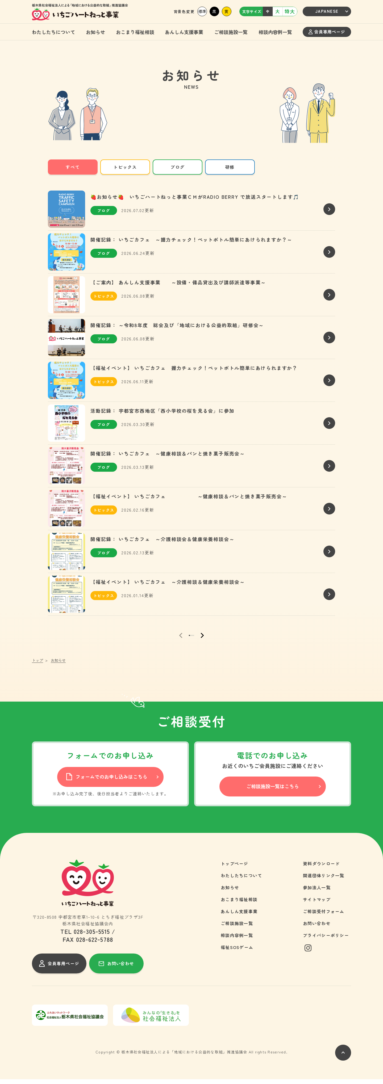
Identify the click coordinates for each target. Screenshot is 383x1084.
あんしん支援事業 (184, 31)
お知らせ (95, 31)
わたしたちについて (53, 31)
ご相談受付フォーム (323, 916)
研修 (230, 167)
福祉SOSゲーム (237, 952)
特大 (290, 11)
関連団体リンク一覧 (323, 880)
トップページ (234, 868)
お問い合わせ (317, 928)
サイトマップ (317, 904)
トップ (37, 665)
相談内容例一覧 (275, 31)
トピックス (125, 167)
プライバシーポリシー (326, 940)
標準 (202, 11)
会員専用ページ (327, 31)
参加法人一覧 (317, 892)
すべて (73, 167)
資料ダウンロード (321, 868)
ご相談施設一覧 (231, 31)
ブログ (177, 167)
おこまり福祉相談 (135, 31)
